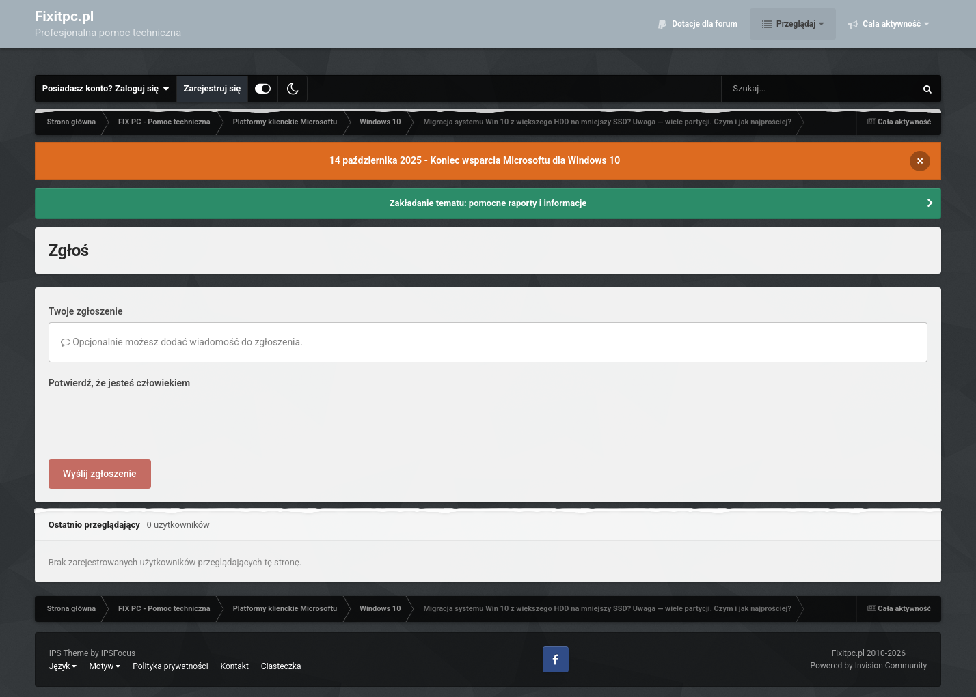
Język (63, 666)
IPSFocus (118, 653)
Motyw (104, 666)
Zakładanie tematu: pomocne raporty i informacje (488, 203)
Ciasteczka (281, 666)
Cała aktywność (891, 34)
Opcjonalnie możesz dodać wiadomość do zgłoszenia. (182, 342)
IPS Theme (69, 653)
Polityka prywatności (170, 666)
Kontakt (235, 666)
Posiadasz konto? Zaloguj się (106, 89)
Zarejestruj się (212, 88)
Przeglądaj (795, 34)
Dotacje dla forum (703, 34)
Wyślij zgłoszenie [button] (100, 473)
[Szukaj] (787, 89)
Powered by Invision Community (869, 665)
